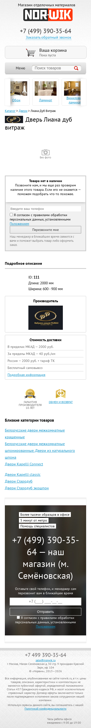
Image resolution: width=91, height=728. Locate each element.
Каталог (10, 111)
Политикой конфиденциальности (45, 708)
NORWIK (48, 14)
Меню (20, 68)
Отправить (45, 612)
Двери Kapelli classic (23, 474)
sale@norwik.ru (46, 660)
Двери (23, 111)
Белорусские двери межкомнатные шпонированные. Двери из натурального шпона (40, 450)
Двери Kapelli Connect (24, 464)
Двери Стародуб (19, 481)
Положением (19, 223)
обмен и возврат (61, 402)
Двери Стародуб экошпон (27, 487)
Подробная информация (26, 375)
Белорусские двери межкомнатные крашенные (35, 433)
